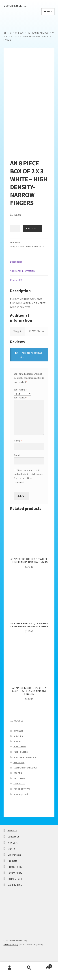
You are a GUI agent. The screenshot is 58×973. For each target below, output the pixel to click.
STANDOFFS (19, 783)
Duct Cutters (19, 746)
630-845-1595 (15, 884)
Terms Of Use (15, 878)
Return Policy (15, 872)
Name (18, 440)
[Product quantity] (15, 228)
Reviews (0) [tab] (16, 280)
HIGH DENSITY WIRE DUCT (38, 32)
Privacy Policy (15, 866)
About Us (12, 830)
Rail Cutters (19, 778)
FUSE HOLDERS (20, 752)
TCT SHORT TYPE (21, 789)
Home (10, 32)
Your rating (20, 389)
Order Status (14, 854)
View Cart (12, 842)
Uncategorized (20, 794)
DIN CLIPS (18, 736)
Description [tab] (16, 261)
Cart (45, 965)
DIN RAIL (17, 741)
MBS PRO (17, 773)
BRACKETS (18, 730)
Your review (20, 397)
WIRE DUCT (20, 32)
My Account (9, 967)
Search (29, 967)
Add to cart (32, 228)
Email (18, 455)
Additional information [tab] (22, 270)
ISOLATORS (18, 762)
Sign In (11, 848)
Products (12, 860)
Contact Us (13, 836)
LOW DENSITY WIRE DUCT (25, 767)
